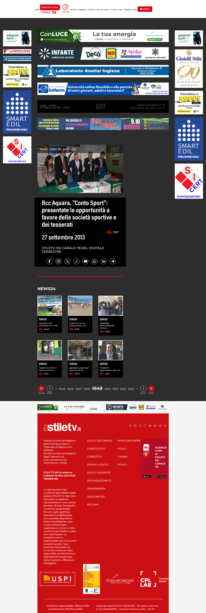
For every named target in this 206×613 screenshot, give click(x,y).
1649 (97, 388)
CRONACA (73, 10)
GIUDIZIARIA (82, 10)
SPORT (134, 10)
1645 (62, 389)
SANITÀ (106, 10)
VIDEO (145, 9)
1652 (123, 389)
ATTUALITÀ (91, 10)
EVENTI (120, 10)
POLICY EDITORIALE (99, 440)
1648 (87, 389)
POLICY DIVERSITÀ (99, 472)
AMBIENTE (127, 10)
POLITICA (99, 10)
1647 (79, 389)
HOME (37, 10)
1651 (115, 389)
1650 (108, 389)
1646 (70, 389)
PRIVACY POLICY (98, 464)
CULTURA (113, 10)
